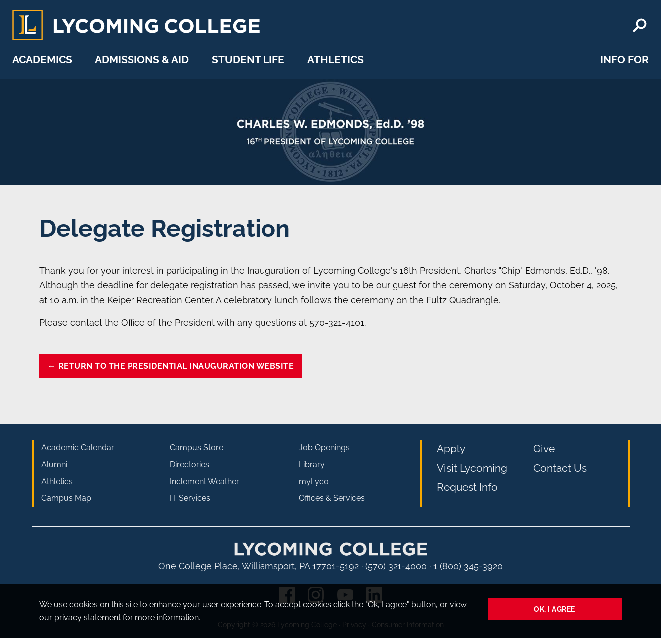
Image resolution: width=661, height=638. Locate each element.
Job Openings (324, 447)
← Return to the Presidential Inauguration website (171, 366)
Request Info (467, 487)
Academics (42, 59)
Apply (451, 448)
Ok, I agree (554, 609)
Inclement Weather (204, 481)
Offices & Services (332, 498)
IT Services (190, 498)
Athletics (335, 59)
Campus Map (66, 498)
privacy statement (87, 617)
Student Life (248, 59)
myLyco (314, 481)
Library (312, 464)
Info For (624, 59)
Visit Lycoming (472, 468)
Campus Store (196, 447)
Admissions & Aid (142, 59)
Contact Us (560, 468)
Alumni (54, 464)
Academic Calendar (77, 447)
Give (544, 448)
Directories (189, 464)
